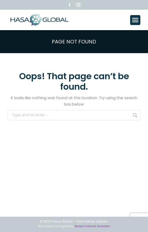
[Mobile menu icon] (135, 20)
